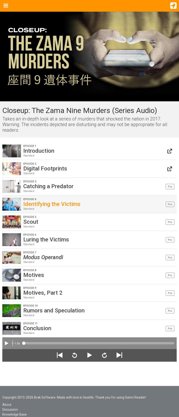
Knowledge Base (14, 414)
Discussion (10, 409)
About (6, 404)
